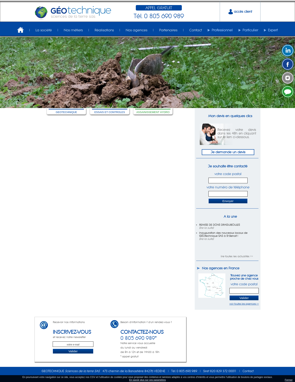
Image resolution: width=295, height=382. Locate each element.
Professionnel (222, 30)
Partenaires (168, 30)
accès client (240, 11)
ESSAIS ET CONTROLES (109, 112)
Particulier (250, 30)
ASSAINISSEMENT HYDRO (152, 112)
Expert (273, 30)
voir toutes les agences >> (244, 303)
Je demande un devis (228, 152)
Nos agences (136, 30)
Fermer (289, 380)
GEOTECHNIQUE (66, 112)
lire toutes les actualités (235, 256)
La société (44, 30)
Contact (195, 30)
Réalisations (104, 30)
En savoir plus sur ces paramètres (147, 380)
